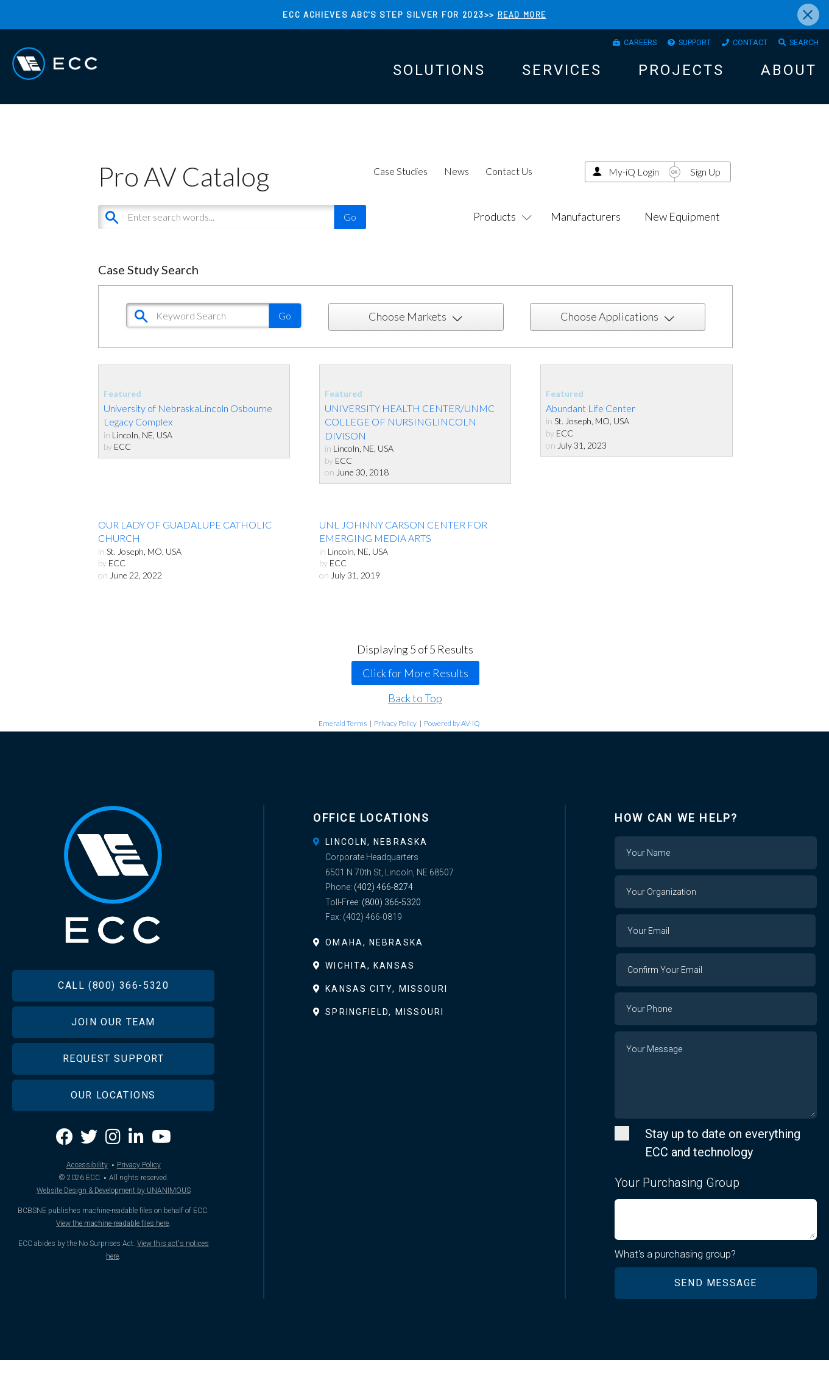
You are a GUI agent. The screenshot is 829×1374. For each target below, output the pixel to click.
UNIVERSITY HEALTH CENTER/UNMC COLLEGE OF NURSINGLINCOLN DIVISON (410, 435)
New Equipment (682, 230)
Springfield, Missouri (384, 1026)
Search (800, 45)
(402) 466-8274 (383, 901)
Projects (681, 75)
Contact (738, 45)
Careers (611, 45)
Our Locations (113, 1130)
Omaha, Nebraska (374, 956)
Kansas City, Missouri (386, 1003)
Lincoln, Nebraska (376, 855)
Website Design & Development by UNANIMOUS (114, 1225)
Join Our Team (113, 1057)
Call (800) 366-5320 (113, 1021)
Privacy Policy (395, 736)
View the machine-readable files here (112, 1258)
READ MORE (522, 14)
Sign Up (705, 185)
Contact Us (508, 184)
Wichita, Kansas (370, 979)
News (456, 184)
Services (562, 75)
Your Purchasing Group (677, 1196)
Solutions (439, 75)
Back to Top (415, 711)
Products (500, 230)
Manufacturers (586, 230)
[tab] (414, 855)
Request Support (113, 1094)
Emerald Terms (343, 736)
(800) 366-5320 (391, 915)
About (789, 75)
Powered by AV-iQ (452, 736)
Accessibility (87, 1199)
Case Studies (400, 184)
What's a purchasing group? (676, 1268)
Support (674, 45)
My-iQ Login (634, 185)
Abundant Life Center (590, 421)
